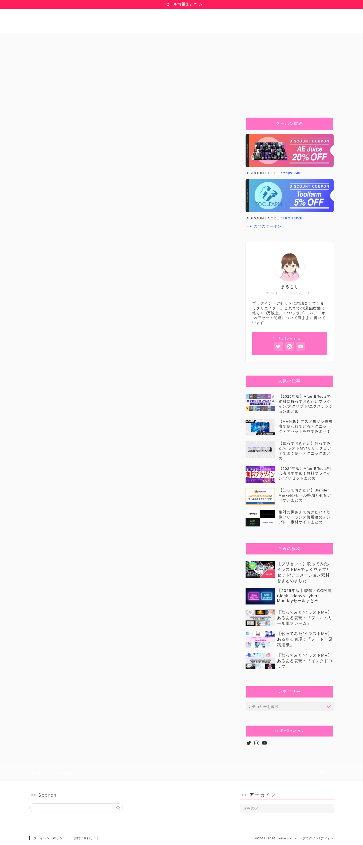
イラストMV (247, 39)
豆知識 (87, 39)
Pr (143, 39)
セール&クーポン (297, 39)
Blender (176, 39)
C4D (210, 39)
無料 (55, 39)
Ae (117, 39)
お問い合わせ (83, 838)
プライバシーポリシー (50, 838)
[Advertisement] (130, 271)
